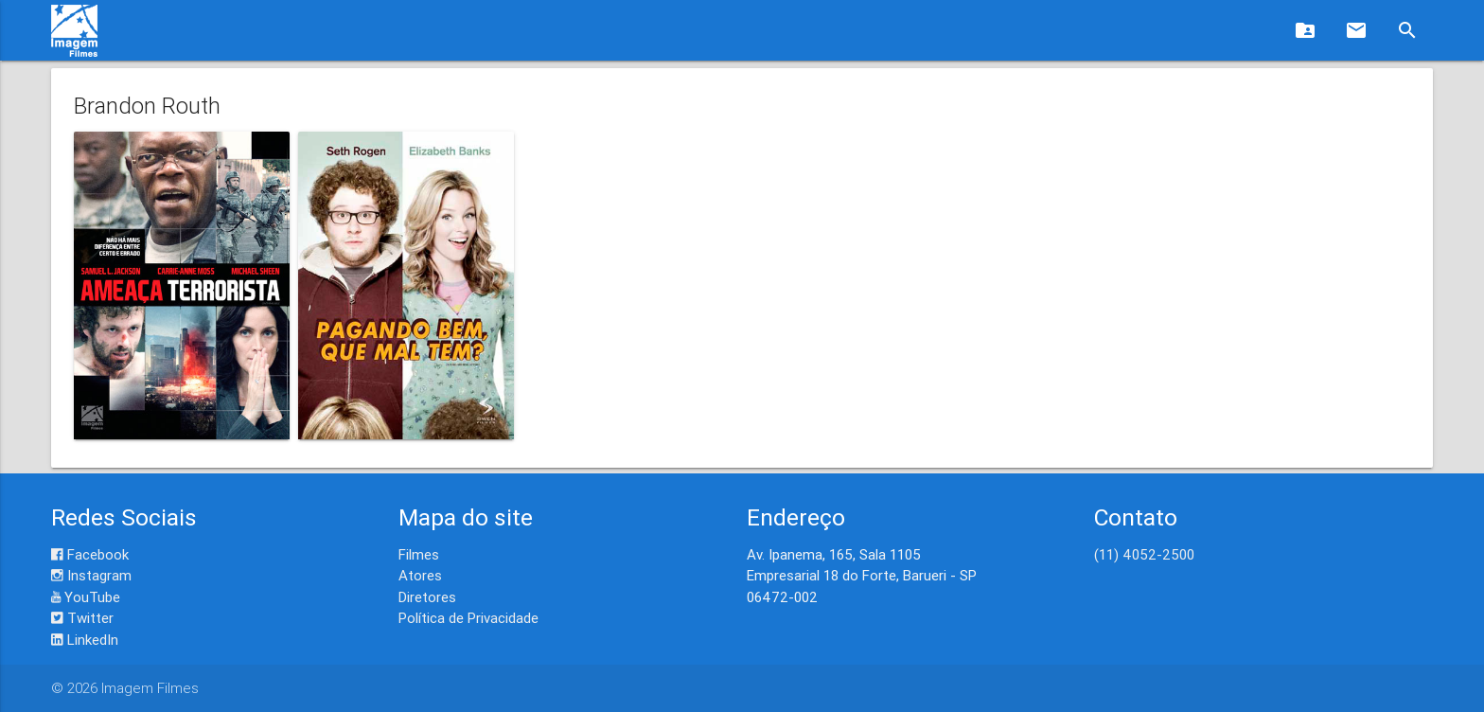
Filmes (418, 554)
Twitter (82, 618)
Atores (420, 575)
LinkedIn (84, 640)
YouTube (85, 597)
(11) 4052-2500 (1144, 554)
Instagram (91, 575)
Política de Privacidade (468, 618)
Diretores (427, 597)
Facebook (90, 554)
